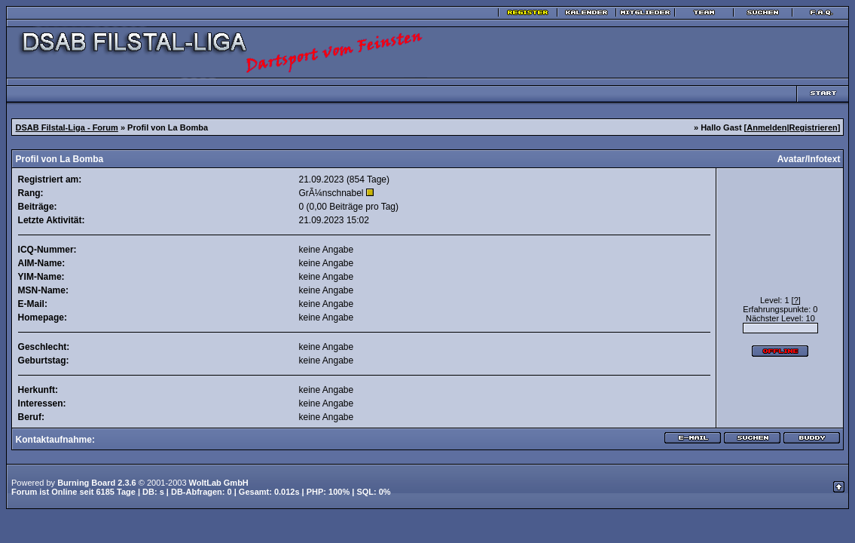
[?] (796, 300)
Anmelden (766, 127)
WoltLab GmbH (219, 482)
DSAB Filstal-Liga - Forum (67, 127)
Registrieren (813, 127)
